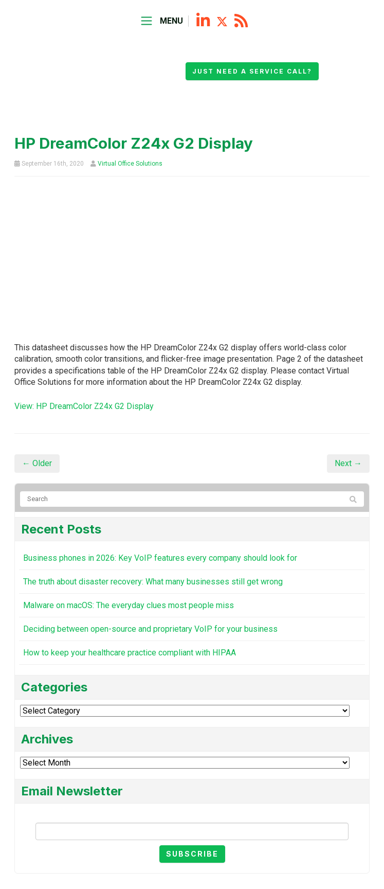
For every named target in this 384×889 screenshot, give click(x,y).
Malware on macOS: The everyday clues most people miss (128, 605)
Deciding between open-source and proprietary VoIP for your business (150, 629)
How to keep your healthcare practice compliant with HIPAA (129, 652)
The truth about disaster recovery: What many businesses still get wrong (153, 581)
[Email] (192, 831)
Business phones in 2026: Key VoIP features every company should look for (160, 558)
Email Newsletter (192, 814)
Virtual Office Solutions (130, 163)
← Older (37, 463)
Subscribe (192, 853)
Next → (348, 463)
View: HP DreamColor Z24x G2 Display (84, 406)
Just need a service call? (252, 71)
